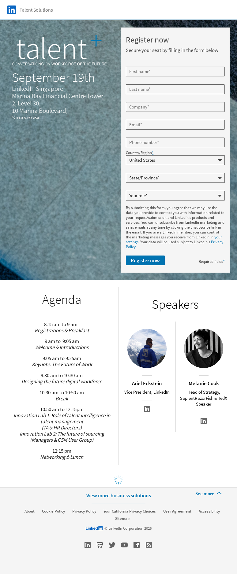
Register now (145, 260)
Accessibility (209, 511)
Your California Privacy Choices (129, 511)
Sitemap (122, 518)
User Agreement (177, 511)
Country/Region (139, 152)
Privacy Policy (84, 511)
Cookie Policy (53, 511)
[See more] (209, 493)
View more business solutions (118, 495)
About (29, 511)
